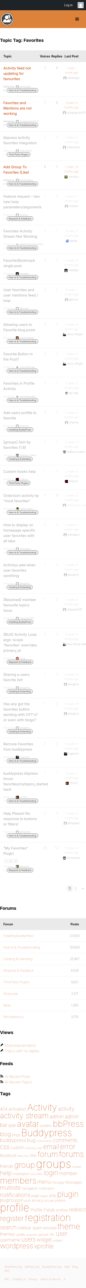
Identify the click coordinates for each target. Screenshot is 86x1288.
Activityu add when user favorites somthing (19, 570)
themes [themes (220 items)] (7, 1234)
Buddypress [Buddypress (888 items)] (46, 1132)
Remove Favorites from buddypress (18, 747)
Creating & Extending (20, 459)
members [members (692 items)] (18, 1180)
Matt (66, 1266)
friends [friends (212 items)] (6, 1166)
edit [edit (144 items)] (39, 1148)
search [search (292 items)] (8, 1227)
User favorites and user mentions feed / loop (20, 295)
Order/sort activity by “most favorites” (21, 498)
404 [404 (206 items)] (4, 1109)
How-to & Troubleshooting (22, 90)
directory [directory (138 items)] (31, 1148)
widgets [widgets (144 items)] (57, 1240)
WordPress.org (13, 1266)
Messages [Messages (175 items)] (73, 1182)
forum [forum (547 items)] (48, 1154)
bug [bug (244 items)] (31, 1140)
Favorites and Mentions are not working (17, 108)
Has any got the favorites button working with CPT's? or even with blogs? (20, 712)
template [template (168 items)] (50, 1228)
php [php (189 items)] (52, 1195)
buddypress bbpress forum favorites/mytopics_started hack (25, 781)
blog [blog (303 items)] (5, 1134)
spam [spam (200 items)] (37, 1227)
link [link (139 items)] (33, 1174)
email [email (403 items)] (51, 1147)
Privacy (33, 1279)
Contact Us (19, 1279)
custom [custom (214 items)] (17, 1147)
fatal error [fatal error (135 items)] (23, 1156)
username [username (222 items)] (10, 1240)
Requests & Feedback (20, 218)
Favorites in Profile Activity (18, 386)
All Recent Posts (17, 1076)
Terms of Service (50, 1279)
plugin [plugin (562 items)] (68, 1194)
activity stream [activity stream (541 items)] (24, 1115)
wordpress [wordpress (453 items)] (16, 1245)
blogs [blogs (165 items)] (16, 1135)
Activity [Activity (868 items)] (42, 1107)
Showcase (10, 993)
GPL (7, 1279)
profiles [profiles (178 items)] (62, 1210)
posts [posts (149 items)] (27, 1200)
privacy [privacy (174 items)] (38, 1200)
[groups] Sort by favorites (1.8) (17, 445)
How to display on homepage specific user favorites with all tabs (19, 533)
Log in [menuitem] (68, 5)
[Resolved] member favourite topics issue (19, 605)
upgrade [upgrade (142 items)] (31, 1234)
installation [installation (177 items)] (21, 1174)
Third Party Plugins (19, 154)
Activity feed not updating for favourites (17, 73)
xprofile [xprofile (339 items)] (44, 1246)
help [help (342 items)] (6, 1173)
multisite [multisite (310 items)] (10, 1187)
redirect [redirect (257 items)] (77, 1210)
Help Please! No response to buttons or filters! (20, 818)
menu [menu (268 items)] (44, 1182)
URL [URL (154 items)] (52, 1234)
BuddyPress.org (7, 19)
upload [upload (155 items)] (43, 1234)
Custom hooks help (19, 471)
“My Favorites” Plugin (15, 851)
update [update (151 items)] (20, 1234)
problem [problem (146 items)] (60, 1200)
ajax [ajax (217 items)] (12, 1125)
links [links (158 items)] (39, 1174)
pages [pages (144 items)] (44, 1196)
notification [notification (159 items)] (47, 1188)
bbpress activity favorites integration (20, 140)
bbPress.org (32, 1266)
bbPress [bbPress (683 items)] (68, 1124)
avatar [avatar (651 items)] (28, 1124)
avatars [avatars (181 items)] (46, 1125)
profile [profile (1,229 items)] (14, 1207)
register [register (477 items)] (12, 1218)
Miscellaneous (13, 1017)
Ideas (7, 1005)
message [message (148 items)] (58, 1182)
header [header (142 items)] (77, 1166)
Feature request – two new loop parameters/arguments (22, 201)
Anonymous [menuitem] (82, 5)
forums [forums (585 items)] (71, 1154)
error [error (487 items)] (67, 1146)
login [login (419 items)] (51, 1173)
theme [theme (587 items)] (69, 1226)
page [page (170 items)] (35, 1196)
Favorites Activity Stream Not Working (20, 234)
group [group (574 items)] (24, 1165)
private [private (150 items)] (49, 1200)
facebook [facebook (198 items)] (8, 1155)
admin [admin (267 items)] (57, 1116)
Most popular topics (20, 1045)
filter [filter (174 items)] (33, 1155)
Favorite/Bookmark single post (19, 263)
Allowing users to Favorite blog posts (19, 327)
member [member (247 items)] (68, 1173)
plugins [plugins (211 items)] (7, 1200)
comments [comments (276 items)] (65, 1140)
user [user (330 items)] (61, 1233)
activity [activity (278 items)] (66, 1108)
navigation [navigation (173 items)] (30, 1188)
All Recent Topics (18, 1082)
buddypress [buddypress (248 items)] (13, 1140)
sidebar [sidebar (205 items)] (24, 1227)
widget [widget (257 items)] (44, 1240)
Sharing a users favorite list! (16, 677)
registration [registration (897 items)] (48, 1217)
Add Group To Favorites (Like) (16, 170)
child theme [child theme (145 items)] (44, 1141)
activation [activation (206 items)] (17, 1109)
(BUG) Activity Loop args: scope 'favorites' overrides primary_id (20, 642)
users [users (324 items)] (28, 1239)
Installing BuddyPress (20, 429)
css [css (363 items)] (5, 1147)
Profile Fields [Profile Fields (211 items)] (42, 1210)
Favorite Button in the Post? (18, 357)
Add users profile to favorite (19, 415)
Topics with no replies (22, 1051)
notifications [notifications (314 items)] (15, 1194)
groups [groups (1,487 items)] (53, 1163)
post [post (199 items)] (19, 1200)
